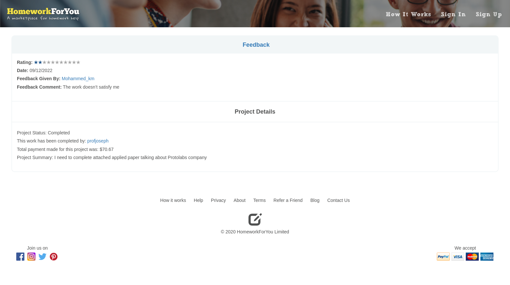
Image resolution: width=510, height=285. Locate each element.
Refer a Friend (288, 200)
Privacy (218, 200)
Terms (259, 200)
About (240, 200)
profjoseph (97, 140)
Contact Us (338, 200)
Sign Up (489, 14)
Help (198, 200)
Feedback (256, 45)
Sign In (453, 14)
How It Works (408, 14)
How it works (173, 200)
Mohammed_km (78, 78)
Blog (314, 200)
